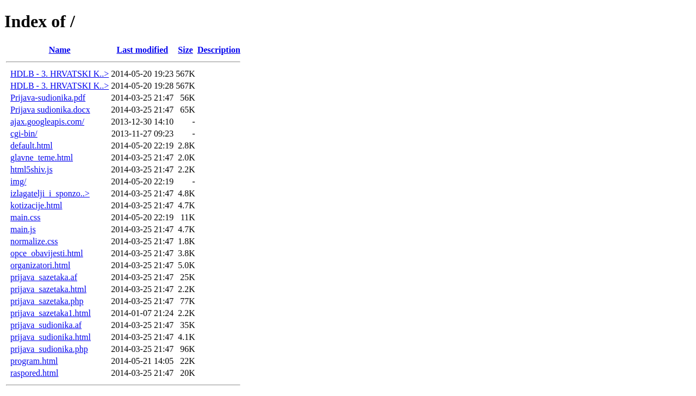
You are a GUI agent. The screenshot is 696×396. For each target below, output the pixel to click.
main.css (25, 217)
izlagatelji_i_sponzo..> (50, 193)
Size (185, 49)
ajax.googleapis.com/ (47, 121)
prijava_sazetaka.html (48, 289)
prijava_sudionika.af (46, 325)
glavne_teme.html (41, 157)
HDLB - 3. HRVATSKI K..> (59, 73)
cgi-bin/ (24, 133)
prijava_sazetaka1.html (50, 313)
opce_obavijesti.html (46, 253)
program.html (34, 361)
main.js (23, 229)
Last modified (142, 49)
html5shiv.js (31, 169)
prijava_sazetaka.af (43, 277)
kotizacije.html (36, 205)
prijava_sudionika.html (50, 337)
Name (60, 49)
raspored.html (34, 373)
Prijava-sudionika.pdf (47, 97)
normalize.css (34, 241)
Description (218, 49)
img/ (18, 181)
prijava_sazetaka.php (47, 301)
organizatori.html (40, 265)
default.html (31, 145)
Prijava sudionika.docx (50, 109)
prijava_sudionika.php (49, 349)
